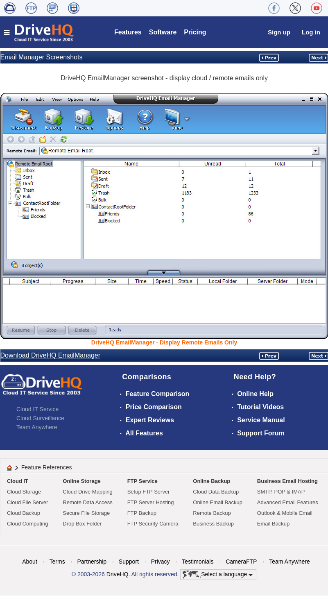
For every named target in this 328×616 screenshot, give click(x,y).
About (29, 561)
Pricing (195, 32)
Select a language (218, 575)
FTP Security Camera (153, 524)
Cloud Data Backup (216, 492)
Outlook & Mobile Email (284, 513)
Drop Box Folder (82, 524)
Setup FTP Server (148, 492)
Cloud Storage (24, 492)
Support (129, 561)
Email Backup (273, 524)
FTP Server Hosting (150, 502)
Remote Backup (212, 513)
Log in (311, 32)
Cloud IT (17, 481)
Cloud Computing (27, 524)
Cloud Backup (23, 513)
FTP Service (142, 481)
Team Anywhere (36, 427)
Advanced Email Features (287, 502)
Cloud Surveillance (40, 418)
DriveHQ (117, 574)
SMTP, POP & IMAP (281, 492)
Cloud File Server (27, 502)
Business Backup (213, 524)
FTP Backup (141, 513)
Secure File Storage (86, 513)
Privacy (160, 561)
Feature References (46, 467)
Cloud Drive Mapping (87, 492)
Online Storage (81, 481)
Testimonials (197, 561)
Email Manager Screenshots (41, 57)
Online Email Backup (217, 502)
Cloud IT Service (37, 409)
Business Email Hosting (287, 481)
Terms (57, 561)
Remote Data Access (87, 502)
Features (128, 32)
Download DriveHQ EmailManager (50, 355)
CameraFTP (241, 561)
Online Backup (211, 481)
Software (163, 32)
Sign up (279, 32)
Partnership (91, 561)
